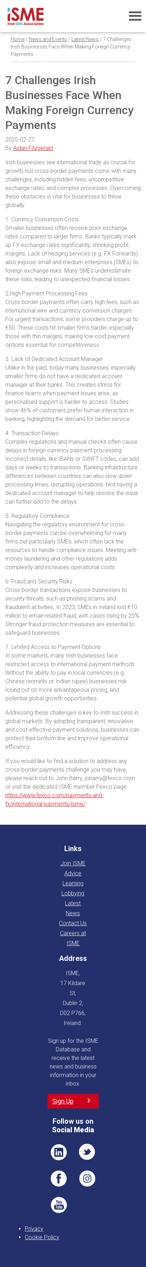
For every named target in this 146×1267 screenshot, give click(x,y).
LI (58, 1152)
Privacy (34, 1228)
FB (58, 1179)
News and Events (48, 39)
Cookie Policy (42, 1237)
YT (58, 1205)
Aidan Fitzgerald (33, 148)
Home (18, 39)
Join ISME (73, 863)
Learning (73, 883)
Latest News (85, 39)
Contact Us (73, 923)
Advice (72, 873)
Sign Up (63, 1101)
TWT (87, 1152)
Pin (87, 1179)
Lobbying (72, 893)
